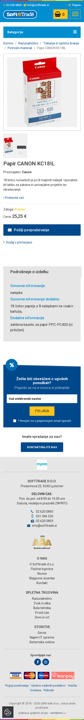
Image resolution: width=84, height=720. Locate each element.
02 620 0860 (12, 5)
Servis (42, 633)
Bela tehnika (42, 608)
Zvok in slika (42, 603)
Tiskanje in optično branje (61, 43)
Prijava (75, 5)
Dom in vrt (42, 617)
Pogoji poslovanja (16, 685)
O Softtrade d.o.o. (42, 564)
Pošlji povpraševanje (28, 230)
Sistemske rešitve (42, 642)
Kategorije (42, 32)
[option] (42, 465)
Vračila (72, 685)
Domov (8, 43)
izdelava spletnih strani (33, 713)
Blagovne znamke (42, 578)
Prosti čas (42, 612)
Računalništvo (28, 43)
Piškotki (49, 690)
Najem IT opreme (42, 637)
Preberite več (13, 198)
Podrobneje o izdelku (29, 271)
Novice (42, 573)
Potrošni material (20, 48)
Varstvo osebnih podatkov (48, 685)
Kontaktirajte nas (42, 447)
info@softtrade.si (36, 5)
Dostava (35, 690)
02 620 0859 (42, 521)
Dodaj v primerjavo (19, 242)
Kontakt (42, 583)
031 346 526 (42, 516)
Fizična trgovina (42, 569)
